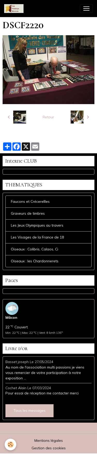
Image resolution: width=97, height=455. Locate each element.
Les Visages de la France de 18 (37, 237)
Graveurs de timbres (28, 213)
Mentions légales (48, 440)
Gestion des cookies (49, 448)
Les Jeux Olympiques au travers (37, 225)
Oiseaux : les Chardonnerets (34, 261)
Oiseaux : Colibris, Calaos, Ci (34, 249)
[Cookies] (10, 444)
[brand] (15, 8)
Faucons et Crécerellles (30, 201)
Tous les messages (29, 410)
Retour (48, 117)
